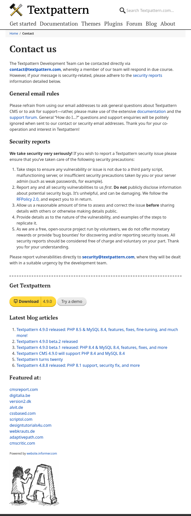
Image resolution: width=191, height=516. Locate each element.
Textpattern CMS (49, 9)
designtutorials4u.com (30, 425)
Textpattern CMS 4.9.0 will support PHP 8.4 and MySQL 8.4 (70, 353)
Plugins (113, 23)
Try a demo (71, 301)
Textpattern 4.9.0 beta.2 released (47, 341)
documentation (151, 111)
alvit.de (16, 407)
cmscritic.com (22, 443)
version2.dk (20, 401)
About (167, 23)
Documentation (59, 23)
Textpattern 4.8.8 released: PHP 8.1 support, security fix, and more (78, 365)
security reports (147, 75)
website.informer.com (42, 453)
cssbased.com (22, 413)
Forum (134, 23)
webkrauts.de (22, 431)
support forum (23, 117)
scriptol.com (20, 419)
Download (33, 301)
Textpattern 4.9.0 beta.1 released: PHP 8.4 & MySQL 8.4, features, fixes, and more (91, 347)
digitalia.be (19, 395)
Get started (23, 23)
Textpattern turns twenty (39, 359)
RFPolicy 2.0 (27, 199)
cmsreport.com (23, 389)
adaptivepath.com (26, 437)
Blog (150, 23)
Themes (91, 23)
